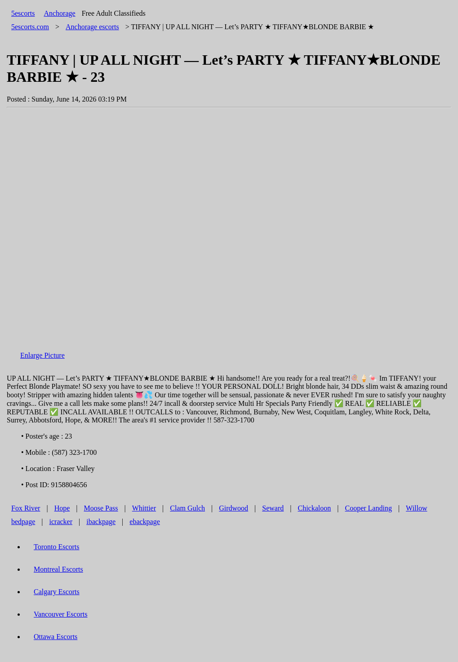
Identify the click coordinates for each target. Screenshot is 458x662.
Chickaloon (314, 508)
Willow (416, 508)
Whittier (144, 508)
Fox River (25, 508)
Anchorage (59, 13)
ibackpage (101, 521)
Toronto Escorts (57, 547)
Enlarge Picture (42, 355)
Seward (273, 508)
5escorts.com (30, 27)
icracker (61, 521)
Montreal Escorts (58, 569)
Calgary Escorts (57, 591)
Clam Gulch (187, 508)
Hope (62, 508)
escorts (92, 27)
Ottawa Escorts (55, 636)
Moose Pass (101, 508)
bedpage (23, 521)
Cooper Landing (368, 508)
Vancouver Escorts (61, 614)
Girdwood (233, 508)
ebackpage (144, 521)
